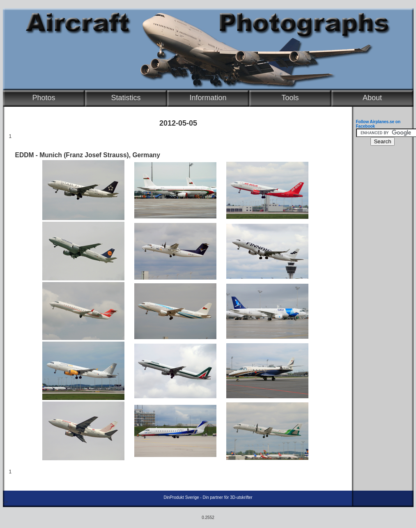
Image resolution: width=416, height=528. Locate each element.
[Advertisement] (380, 273)
